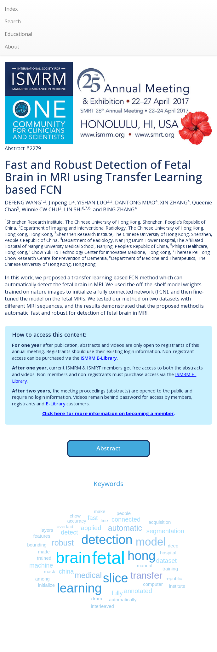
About (12, 46)
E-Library (55, 403)
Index (11, 8)
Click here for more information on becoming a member (108, 413)
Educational (18, 34)
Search (13, 21)
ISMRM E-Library (99, 358)
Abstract (108, 448)
